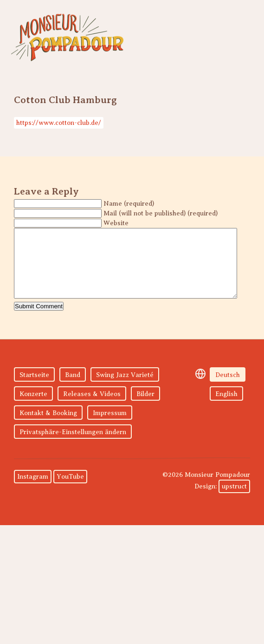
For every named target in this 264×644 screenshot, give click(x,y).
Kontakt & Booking (48, 426)
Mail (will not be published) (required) (160, 213)
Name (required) (128, 203)
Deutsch (227, 388)
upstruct (234, 500)
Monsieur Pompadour (67, 37)
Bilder (145, 407)
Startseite (34, 388)
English (226, 407)
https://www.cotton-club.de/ (58, 122)
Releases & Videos (92, 407)
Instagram (32, 490)
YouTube (70, 490)
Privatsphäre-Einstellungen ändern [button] (72, 445)
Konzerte (33, 407)
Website (116, 223)
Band (72, 388)
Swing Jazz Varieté (125, 388)
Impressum (110, 426)
